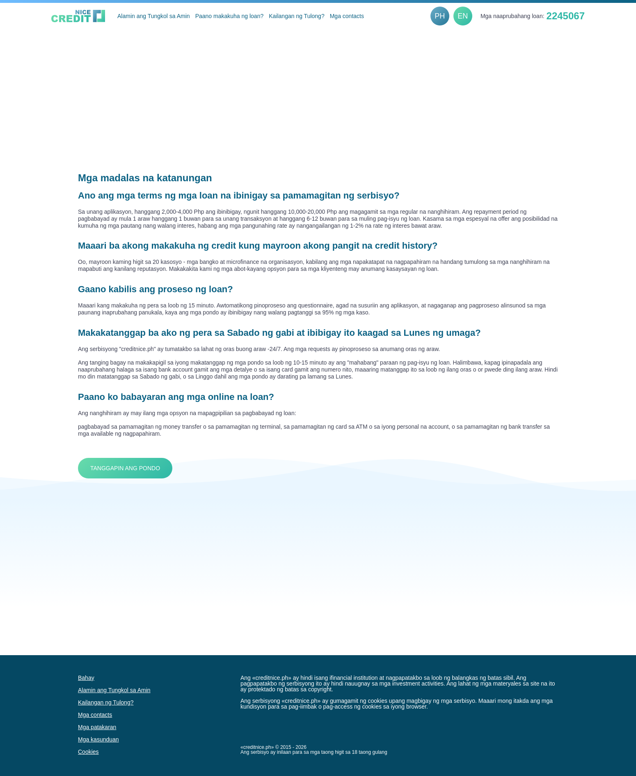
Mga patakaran (97, 727)
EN (463, 16)
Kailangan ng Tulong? (296, 16)
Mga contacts (347, 16)
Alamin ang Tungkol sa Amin (153, 16)
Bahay (86, 677)
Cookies (88, 751)
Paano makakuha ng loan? (229, 16)
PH (440, 16)
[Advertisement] (318, 90)
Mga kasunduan (98, 739)
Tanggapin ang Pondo (125, 468)
